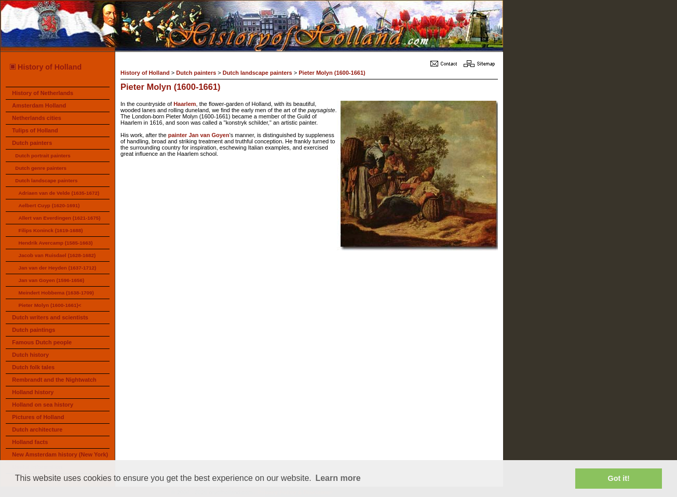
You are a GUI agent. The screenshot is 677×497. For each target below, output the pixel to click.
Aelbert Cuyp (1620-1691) (48, 205)
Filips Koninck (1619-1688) (50, 230)
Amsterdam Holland (39, 105)
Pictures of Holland (38, 417)
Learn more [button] (337, 478)
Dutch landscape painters (46, 180)
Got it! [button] (619, 478)
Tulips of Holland (35, 130)
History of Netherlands (42, 93)
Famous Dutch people (42, 342)
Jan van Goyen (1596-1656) (51, 280)
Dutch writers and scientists (50, 317)
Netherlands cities (36, 118)
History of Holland (45, 67)
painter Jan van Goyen (198, 135)
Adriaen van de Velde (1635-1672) (58, 193)
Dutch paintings (33, 330)
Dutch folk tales (33, 367)
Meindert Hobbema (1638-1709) (55, 292)
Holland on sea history (42, 404)
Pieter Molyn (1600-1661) (332, 73)
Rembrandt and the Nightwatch (54, 380)
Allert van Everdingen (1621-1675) (59, 218)
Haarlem (184, 104)
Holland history (32, 392)
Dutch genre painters (40, 168)
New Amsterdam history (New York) (60, 454)
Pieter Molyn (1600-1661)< (49, 305)
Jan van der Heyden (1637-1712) (57, 268)
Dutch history (30, 355)
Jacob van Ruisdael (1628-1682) (57, 255)
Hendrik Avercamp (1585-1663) (55, 243)
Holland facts (30, 442)
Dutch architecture (37, 429)
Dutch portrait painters (42, 155)
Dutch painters (32, 143)
